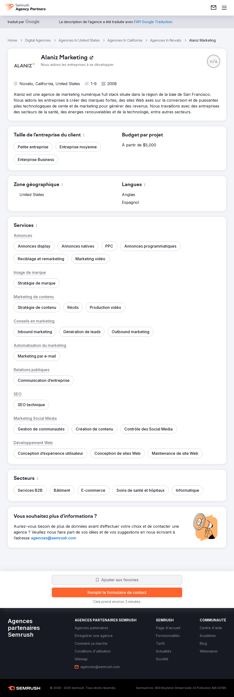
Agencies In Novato (165, 40)
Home (12, 40)
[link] (213, 8)
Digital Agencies (38, 40)
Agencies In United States (79, 40)
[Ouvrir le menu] (224, 8)
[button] (213, 61)
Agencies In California (125, 40)
